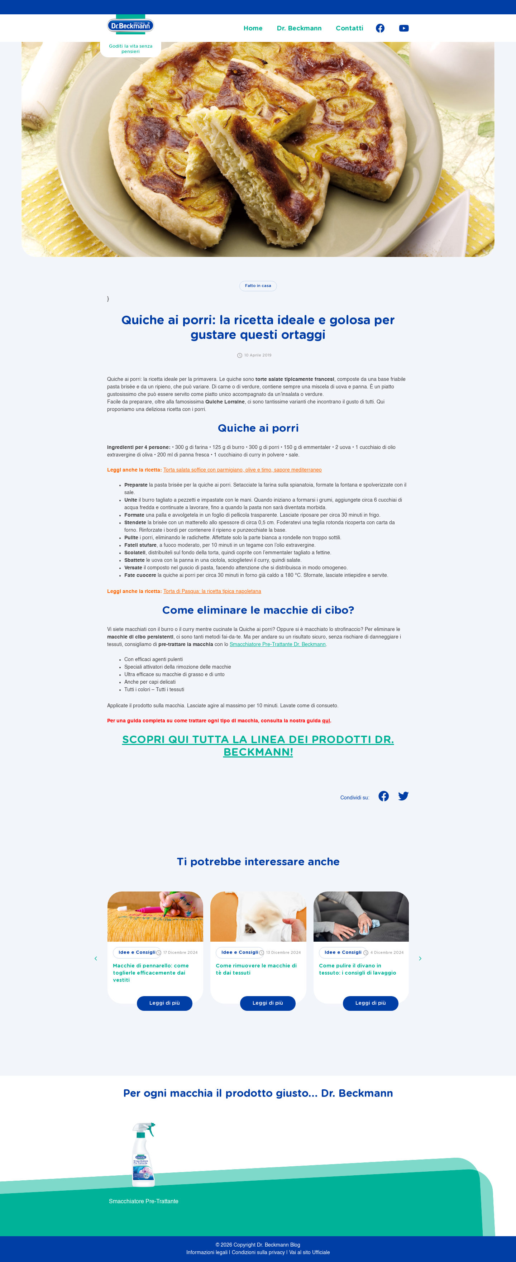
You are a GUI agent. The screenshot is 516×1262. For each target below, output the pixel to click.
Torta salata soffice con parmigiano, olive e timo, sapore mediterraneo (242, 470)
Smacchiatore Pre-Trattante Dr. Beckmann (278, 644)
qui (326, 720)
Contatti (349, 28)
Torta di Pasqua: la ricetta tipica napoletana (212, 591)
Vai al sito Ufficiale (309, 1252)
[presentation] (96, 958)
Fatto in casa (258, 286)
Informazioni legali (207, 1252)
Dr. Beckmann (299, 28)
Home (253, 28)
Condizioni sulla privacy (259, 1252)
